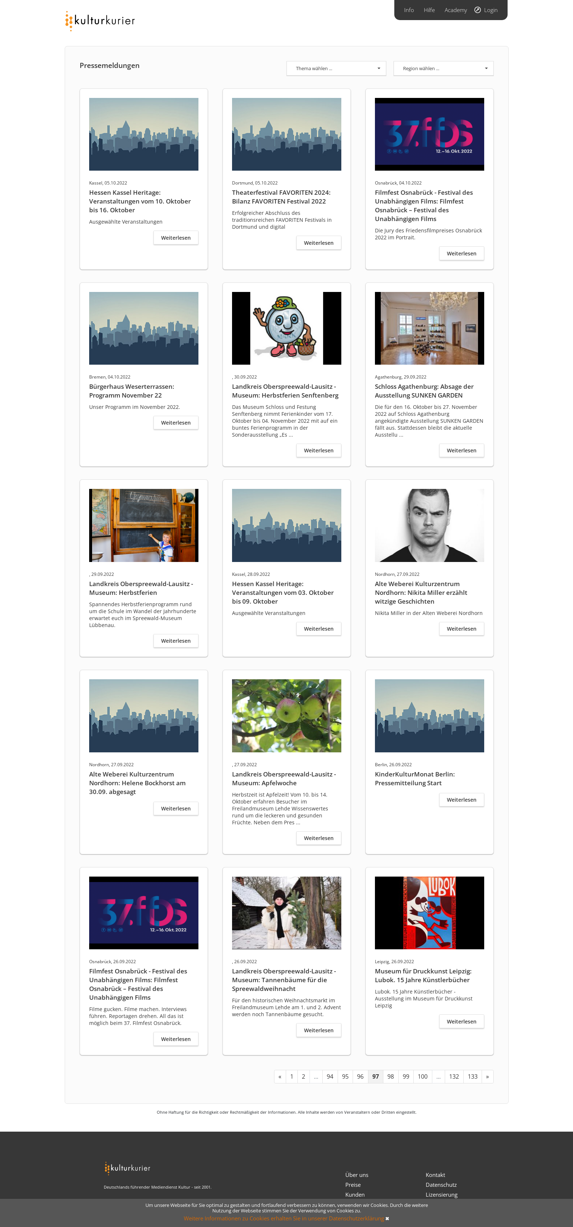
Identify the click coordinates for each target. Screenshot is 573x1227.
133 (473, 1076)
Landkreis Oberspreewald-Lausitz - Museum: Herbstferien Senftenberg (285, 390)
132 (454, 1076)
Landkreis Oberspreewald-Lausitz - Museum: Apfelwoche (284, 778)
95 (345, 1076)
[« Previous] (280, 1076)
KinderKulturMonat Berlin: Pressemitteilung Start (415, 778)
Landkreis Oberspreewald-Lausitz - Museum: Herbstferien (141, 588)
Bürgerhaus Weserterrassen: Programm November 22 (131, 390)
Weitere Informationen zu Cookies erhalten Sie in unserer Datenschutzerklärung (284, 1218)
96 (360, 1076)
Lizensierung (442, 1194)
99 (406, 1076)
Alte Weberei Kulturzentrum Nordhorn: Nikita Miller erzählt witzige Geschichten (421, 592)
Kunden (355, 1194)
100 (423, 1076)
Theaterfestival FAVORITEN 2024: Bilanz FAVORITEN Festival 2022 (281, 196)
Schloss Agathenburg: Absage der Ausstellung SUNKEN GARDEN (424, 390)
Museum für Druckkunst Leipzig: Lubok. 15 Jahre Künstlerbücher (423, 975)
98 (390, 1076)
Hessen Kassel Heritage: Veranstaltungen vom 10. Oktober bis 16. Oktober (140, 201)
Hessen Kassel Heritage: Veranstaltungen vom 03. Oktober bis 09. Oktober (283, 592)
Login (491, 10)
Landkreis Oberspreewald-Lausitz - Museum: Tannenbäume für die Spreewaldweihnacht (284, 980)
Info (409, 10)
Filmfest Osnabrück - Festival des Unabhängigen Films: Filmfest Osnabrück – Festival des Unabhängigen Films (424, 205)
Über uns (356, 1174)
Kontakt (435, 1174)
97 (375, 1076)
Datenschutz (441, 1184)
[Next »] (488, 1076)
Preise (353, 1184)
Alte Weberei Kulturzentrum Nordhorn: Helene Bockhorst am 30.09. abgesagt (137, 783)
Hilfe (429, 10)
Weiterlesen (176, 237)
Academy (456, 10)
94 (330, 1076)
